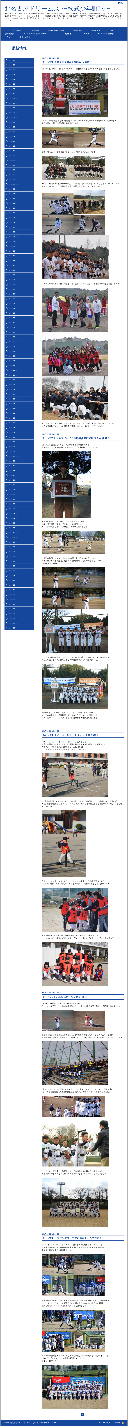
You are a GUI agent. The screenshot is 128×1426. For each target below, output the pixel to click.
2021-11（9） (14, 318)
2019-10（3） (14, 418)
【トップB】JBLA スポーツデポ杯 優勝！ (65, 997)
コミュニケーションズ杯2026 (33, 34)
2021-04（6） (14, 351)
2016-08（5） (14, 599)
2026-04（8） (14, 65)
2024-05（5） (14, 174)
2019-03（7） (14, 451)
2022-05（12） (14, 289)
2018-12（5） (14, 466)
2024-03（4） (14, 184)
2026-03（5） (14, 70)
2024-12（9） (14, 141)
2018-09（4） (14, 480)
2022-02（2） (14, 303)
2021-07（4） (14, 337)
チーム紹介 (77, 30)
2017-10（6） (14, 532)
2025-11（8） (14, 89)
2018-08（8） (14, 485)
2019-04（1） (14, 446)
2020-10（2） (14, 375)
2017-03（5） (14, 566)
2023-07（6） (14, 222)
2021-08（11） (14, 332)
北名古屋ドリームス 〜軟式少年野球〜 (57, 8)
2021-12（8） (14, 313)
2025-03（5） (14, 127)
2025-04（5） (14, 122)
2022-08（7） (14, 275)
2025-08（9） (14, 103)
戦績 (111, 30)
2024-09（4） (14, 155)
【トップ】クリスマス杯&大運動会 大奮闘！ (67, 62)
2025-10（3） (14, 93)
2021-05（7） (14, 346)
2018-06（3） (14, 494)
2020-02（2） (14, 399)
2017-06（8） (14, 551)
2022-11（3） (14, 260)
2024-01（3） (14, 194)
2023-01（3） (14, 251)
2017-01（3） (14, 575)
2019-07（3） (14, 432)
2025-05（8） (14, 117)
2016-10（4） (14, 590)
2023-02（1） (14, 246)
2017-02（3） (14, 571)
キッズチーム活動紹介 (106, 34)
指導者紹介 (9, 34)
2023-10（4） (14, 208)
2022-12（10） (14, 256)
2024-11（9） (14, 146)
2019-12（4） (14, 408)
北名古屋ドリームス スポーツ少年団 (24, 1423)
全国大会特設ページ (56, 30)
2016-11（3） (14, 585)
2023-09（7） (14, 213)
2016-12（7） (14, 580)
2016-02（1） (14, 628)
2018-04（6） (14, 504)
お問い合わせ (27, 37)
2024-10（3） (14, 151)
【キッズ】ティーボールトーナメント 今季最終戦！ (71, 735)
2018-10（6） (14, 475)
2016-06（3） (14, 609)
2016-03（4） (14, 623)
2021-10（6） (14, 322)
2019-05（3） (14, 442)
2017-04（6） (14, 561)
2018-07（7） (14, 489)
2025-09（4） (14, 98)
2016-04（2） (14, 618)
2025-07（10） (14, 108)
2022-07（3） (14, 279)
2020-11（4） (14, 370)
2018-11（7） (14, 470)
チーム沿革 (96, 30)
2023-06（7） (14, 227)
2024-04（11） (14, 179)
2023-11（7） (14, 203)
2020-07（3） (14, 389)
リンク (9, 37)
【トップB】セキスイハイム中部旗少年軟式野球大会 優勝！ (76, 438)
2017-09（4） (14, 537)
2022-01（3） (14, 308)
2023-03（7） (14, 241)
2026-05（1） (14, 60)
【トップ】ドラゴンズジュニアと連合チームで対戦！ (72, 1238)
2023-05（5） (14, 232)
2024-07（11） (14, 165)
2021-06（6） (14, 341)
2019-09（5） (14, 423)
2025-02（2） (14, 132)
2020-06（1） (14, 394)
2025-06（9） (14, 112)
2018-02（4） (14, 513)
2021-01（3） (14, 361)
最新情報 (35, 30)
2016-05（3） (14, 613)
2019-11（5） (14, 413)
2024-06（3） (14, 170)
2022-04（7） (14, 294)
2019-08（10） (14, 427)
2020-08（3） (14, 384)
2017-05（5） (14, 556)
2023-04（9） (14, 237)
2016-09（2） (14, 594)
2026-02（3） (14, 74)
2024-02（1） (14, 189)
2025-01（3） (14, 136)
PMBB (84, 34)
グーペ (110, 1423)
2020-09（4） (14, 380)
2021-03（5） (14, 356)
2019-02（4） (14, 456)
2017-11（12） (14, 528)
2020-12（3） (14, 365)
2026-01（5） (14, 79)
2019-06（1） (14, 437)
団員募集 (63, 34)
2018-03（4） (14, 508)
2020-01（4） (14, 404)
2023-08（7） (14, 217)
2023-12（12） (14, 198)
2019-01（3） (14, 461)
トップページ (14, 30)
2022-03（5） (14, 299)
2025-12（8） (14, 84)
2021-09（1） (14, 327)
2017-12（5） (14, 523)
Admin (117, 1423)
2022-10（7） (14, 265)
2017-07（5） (14, 547)
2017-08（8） (14, 542)
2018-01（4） (14, 518)
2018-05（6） (14, 499)
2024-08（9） (14, 160)
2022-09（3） (14, 270)
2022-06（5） (14, 284)
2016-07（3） (14, 604)
